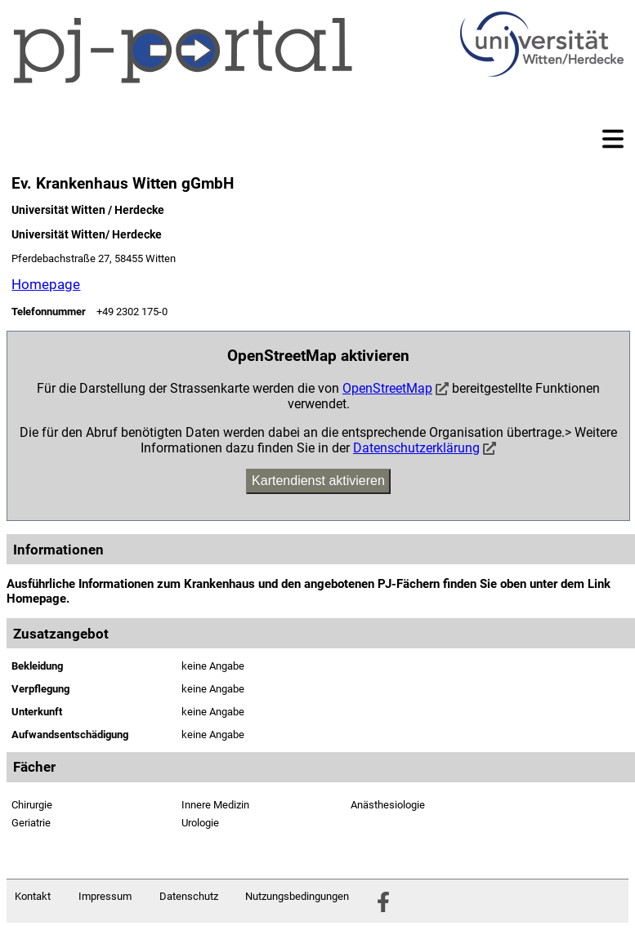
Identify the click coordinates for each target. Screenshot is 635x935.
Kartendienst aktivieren (318, 481)
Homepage (45, 284)
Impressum (105, 896)
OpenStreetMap (387, 388)
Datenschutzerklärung (416, 448)
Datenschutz (188, 896)
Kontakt (33, 896)
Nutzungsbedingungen (297, 896)
